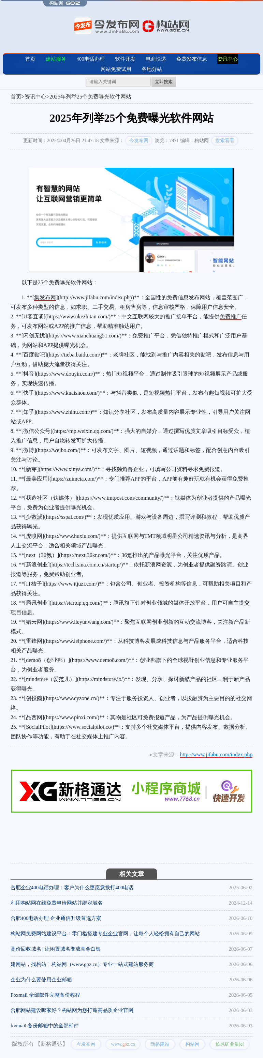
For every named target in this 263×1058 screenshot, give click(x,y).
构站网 (192, 1044)
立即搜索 (164, 81)
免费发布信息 (191, 59)
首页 (30, 59)
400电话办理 (90, 59)
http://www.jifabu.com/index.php (216, 754)
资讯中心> (37, 97)
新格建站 (160, 1044)
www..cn (123, 1044)
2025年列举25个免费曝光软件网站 (90, 97)
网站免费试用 (116, 69)
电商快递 (156, 59)
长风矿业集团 (229, 1044)
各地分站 (152, 69)
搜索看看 (224, 140)
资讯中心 (227, 59)
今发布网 (138, 140)
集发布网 (45, 297)
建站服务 (56, 59)
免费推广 (231, 316)
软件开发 (125, 59)
